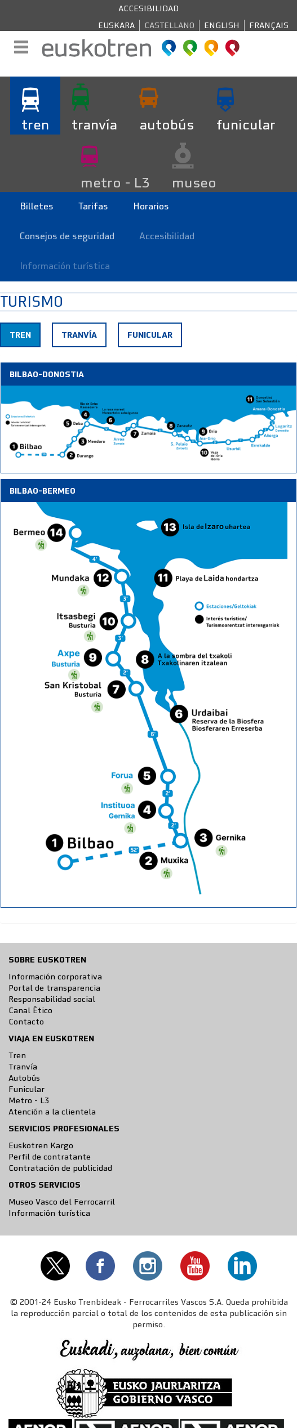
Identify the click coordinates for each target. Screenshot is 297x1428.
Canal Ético (30, 1010)
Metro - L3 (28, 1100)
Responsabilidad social (51, 999)
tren (35, 124)
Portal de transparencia (54, 988)
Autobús (24, 1078)
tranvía (94, 124)
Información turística (65, 266)
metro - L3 (115, 182)
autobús (167, 124)
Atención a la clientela (52, 1112)
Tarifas (93, 206)
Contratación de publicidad (60, 1168)
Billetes (37, 206)
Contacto (26, 1022)
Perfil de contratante (49, 1157)
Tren (24, 337)
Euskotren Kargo (40, 1145)
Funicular (149, 335)
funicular (246, 124)
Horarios (151, 206)
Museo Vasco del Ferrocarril (61, 1202)
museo (194, 182)
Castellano (169, 25)
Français (269, 25)
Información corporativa (55, 977)
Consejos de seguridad (67, 236)
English (222, 25)
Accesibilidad (148, 8)
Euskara (116, 25)
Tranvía (79, 335)
